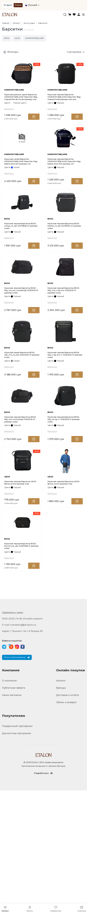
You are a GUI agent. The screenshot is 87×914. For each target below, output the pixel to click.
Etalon (18, 5)
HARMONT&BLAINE (34, 38)
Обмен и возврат (66, 825)
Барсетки (9, 124)
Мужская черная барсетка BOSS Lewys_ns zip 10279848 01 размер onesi (21, 271)
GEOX (17, 38)
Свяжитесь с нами (13, 736)
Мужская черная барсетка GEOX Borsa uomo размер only (21, 590)
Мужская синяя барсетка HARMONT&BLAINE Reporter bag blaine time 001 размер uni (20, 191)
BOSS (6, 38)
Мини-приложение (17, 781)
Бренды (61, 811)
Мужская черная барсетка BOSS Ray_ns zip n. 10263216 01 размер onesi (64, 511)
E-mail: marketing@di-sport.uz (20, 748)
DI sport (8, 5)
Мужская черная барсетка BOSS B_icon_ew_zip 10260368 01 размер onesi (21, 668)
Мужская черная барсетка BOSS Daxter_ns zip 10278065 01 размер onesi (64, 271)
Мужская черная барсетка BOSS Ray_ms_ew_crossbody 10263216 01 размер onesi (19, 351)
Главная (5, 23)
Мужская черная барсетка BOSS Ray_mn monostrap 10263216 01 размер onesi (18, 511)
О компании (9, 804)
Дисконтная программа (16, 856)
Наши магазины (12, 818)
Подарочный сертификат (17, 849)
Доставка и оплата (67, 818)
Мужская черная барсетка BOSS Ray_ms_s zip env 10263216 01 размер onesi (65, 351)
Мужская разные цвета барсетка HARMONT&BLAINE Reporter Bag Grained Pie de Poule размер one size (20, 111)
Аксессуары (29, 23)
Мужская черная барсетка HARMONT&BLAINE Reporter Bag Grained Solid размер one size (63, 111)
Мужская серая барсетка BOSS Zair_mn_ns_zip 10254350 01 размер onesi (21, 431)
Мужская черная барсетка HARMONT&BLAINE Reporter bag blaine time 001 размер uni (64, 191)
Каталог (16, 23)
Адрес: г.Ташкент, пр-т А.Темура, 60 (23, 754)
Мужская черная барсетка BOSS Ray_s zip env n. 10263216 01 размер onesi (64, 431)
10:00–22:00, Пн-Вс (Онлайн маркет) (23, 742)
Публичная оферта (13, 811)
